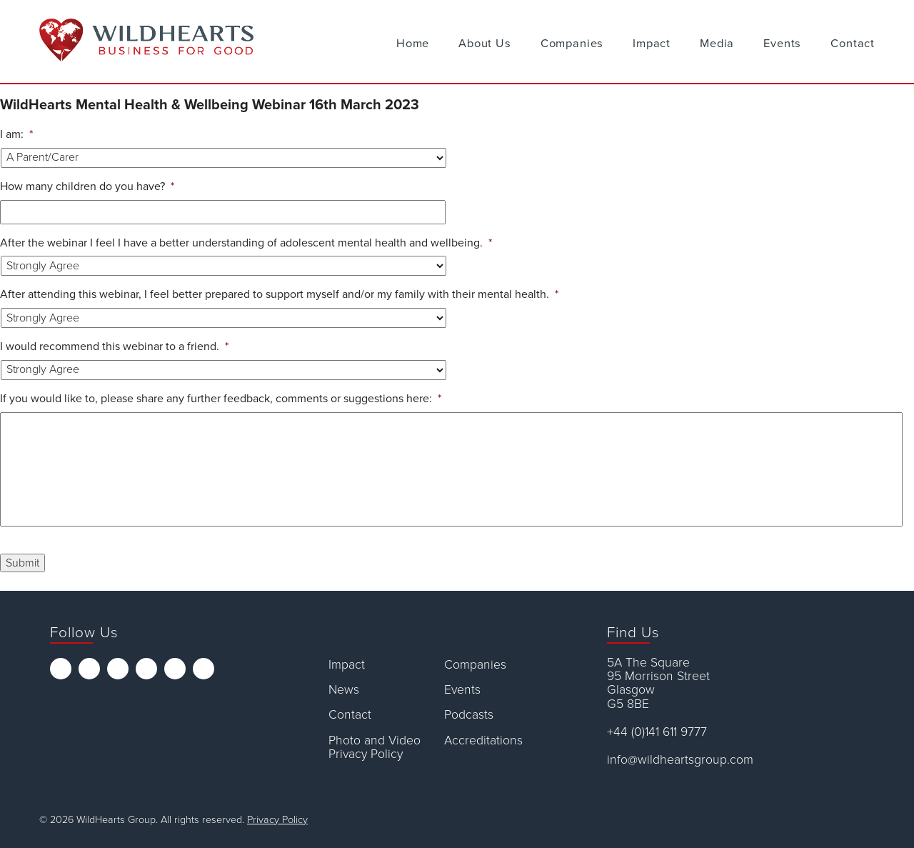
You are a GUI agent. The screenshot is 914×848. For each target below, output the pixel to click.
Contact (852, 43)
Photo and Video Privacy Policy (374, 748)
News (343, 690)
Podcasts (468, 715)
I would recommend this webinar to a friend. (114, 346)
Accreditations (483, 740)
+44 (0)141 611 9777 (657, 732)
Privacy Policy (277, 820)
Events (782, 43)
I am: (16, 134)
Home (412, 43)
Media (717, 43)
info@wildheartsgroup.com (680, 760)
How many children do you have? (87, 186)
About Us (484, 43)
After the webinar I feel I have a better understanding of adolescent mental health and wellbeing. (246, 243)
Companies (572, 43)
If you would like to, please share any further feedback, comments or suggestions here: (220, 398)
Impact (652, 43)
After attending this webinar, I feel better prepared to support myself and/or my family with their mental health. (279, 294)
